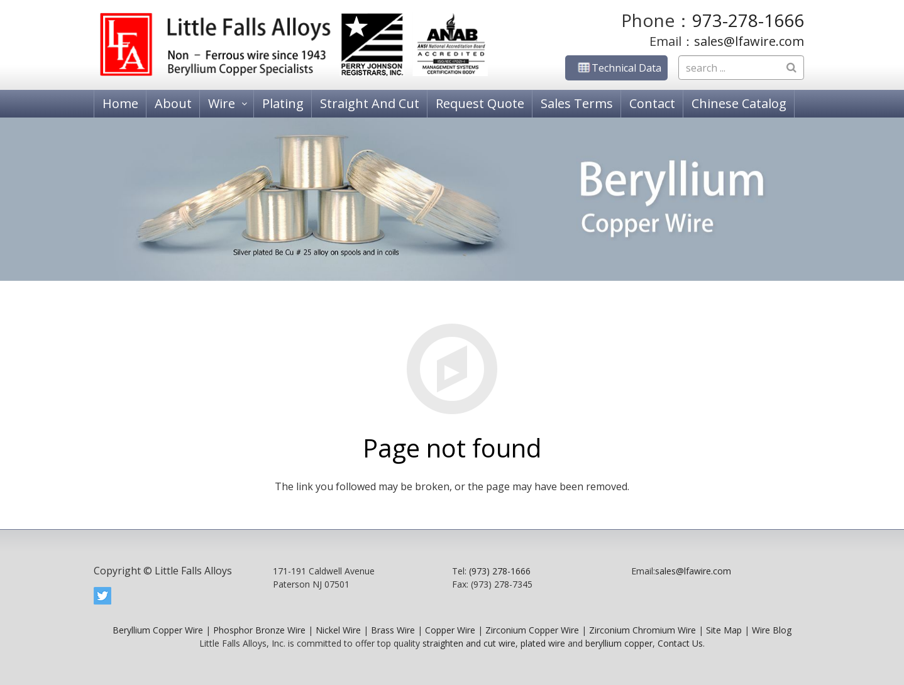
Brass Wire (393, 630)
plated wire (543, 643)
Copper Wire (450, 630)
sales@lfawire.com (749, 41)
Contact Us (680, 643)
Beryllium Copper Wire (158, 630)
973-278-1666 (748, 20)
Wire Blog (771, 630)
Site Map (724, 630)
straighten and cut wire (468, 643)
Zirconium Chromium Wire (642, 630)
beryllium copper (619, 643)
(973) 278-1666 (500, 571)
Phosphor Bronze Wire (259, 630)
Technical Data (616, 68)
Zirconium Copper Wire (532, 630)
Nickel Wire (338, 630)
